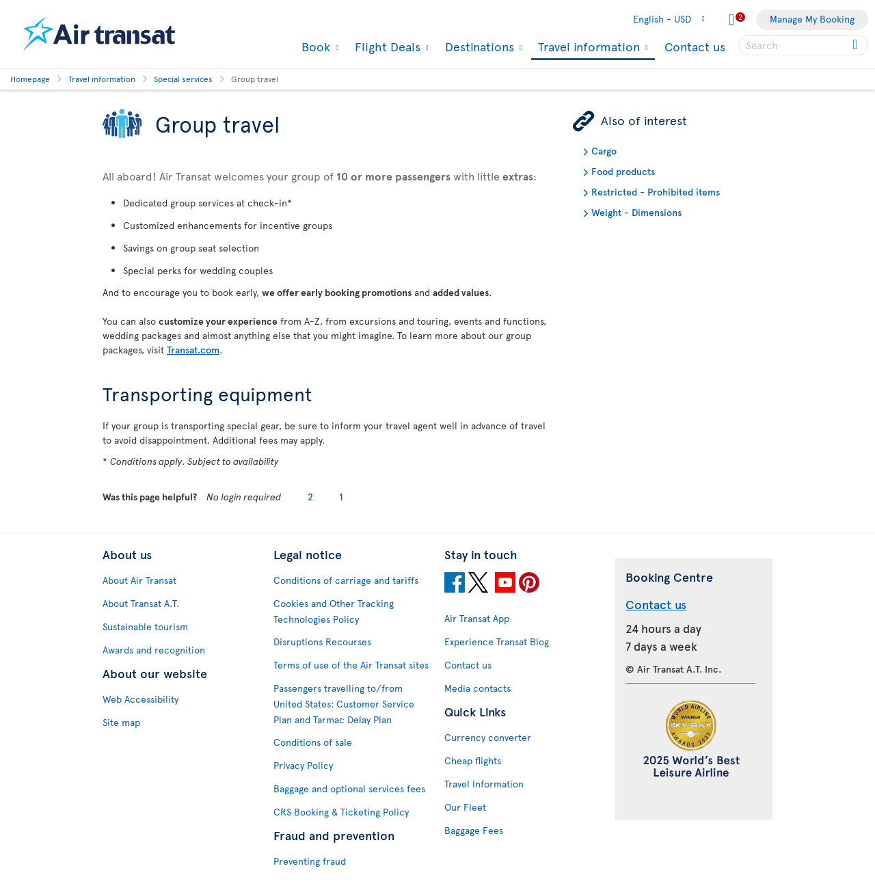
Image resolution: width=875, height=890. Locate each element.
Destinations (477, 46)
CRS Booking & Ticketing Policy (341, 811)
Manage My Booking (812, 18)
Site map (121, 722)
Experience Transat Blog (496, 641)
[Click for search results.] (856, 45)
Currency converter (487, 737)
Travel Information (484, 783)
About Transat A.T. (141, 603)
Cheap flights (472, 760)
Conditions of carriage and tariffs (345, 580)
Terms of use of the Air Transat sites (351, 664)
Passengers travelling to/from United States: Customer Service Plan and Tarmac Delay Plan (343, 704)
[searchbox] (803, 45)
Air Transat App (476, 618)
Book (314, 46)
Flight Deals (386, 46)
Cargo (604, 150)
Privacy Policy (303, 765)
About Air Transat (139, 580)
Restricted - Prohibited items (655, 191)
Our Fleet (465, 806)
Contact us (694, 46)
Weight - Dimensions (636, 212)
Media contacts (477, 688)
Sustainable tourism (145, 626)
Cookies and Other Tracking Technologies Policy (333, 611)
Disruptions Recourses (322, 641)
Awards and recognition (154, 649)
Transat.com (193, 349)
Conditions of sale (312, 742)
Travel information (587, 47)
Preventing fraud (309, 860)
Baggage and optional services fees (349, 788)
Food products (623, 171)
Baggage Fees (473, 830)
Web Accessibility (140, 698)
